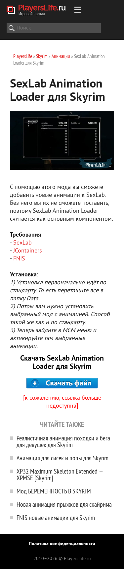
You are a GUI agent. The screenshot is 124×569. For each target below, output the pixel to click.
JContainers (27, 251)
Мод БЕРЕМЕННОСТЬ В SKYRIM (54, 491)
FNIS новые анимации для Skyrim (56, 517)
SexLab (22, 243)
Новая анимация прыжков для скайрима (64, 504)
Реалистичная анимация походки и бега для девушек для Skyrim (63, 441)
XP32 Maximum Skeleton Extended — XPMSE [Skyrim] (60, 474)
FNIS (19, 259)
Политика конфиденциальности (62, 544)
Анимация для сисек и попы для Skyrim (62, 458)
